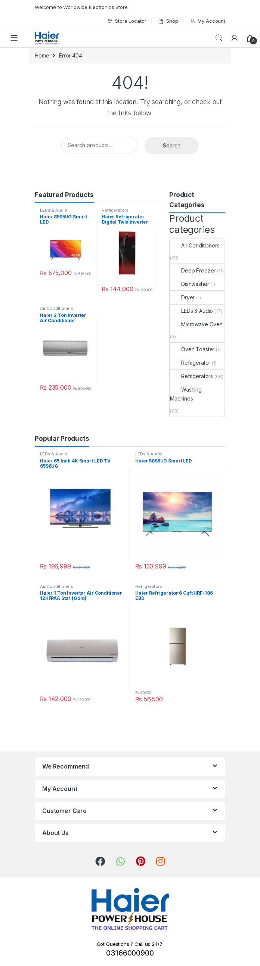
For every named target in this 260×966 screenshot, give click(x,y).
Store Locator (126, 21)
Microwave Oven (196, 324)
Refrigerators (115, 210)
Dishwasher (189, 284)
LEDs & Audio (53, 210)
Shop (168, 21)
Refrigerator (190, 362)
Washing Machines (186, 394)
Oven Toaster (192, 349)
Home (42, 55)
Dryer (182, 297)
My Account (207, 21)
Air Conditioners (57, 308)
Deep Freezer (193, 270)
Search (219, 38)
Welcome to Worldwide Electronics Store (81, 7)
